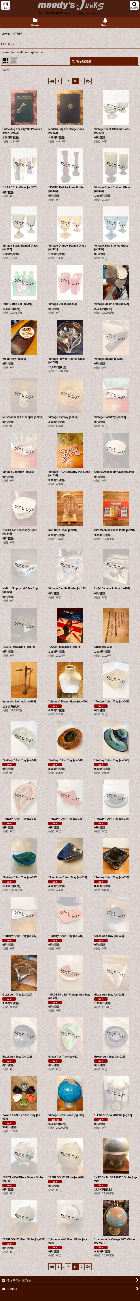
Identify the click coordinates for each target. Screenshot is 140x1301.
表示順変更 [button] (81, 61)
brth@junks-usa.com (87, 13)
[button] (5, 5)
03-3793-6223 (54, 13)
